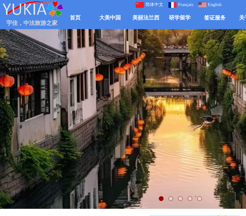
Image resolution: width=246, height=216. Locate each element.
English (210, 5)
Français (180, 5)
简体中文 (149, 5)
